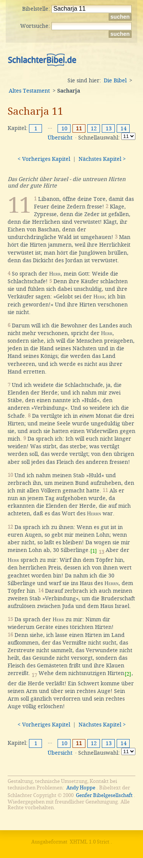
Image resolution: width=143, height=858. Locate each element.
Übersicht (60, 138)
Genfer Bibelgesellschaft (104, 795)
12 (94, 128)
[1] (93, 551)
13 (109, 128)
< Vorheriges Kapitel (44, 159)
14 (124, 128)
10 (64, 128)
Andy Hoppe (80, 788)
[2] (128, 674)
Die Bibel (115, 80)
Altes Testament (29, 91)
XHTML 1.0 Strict (89, 842)
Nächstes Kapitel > (102, 159)
